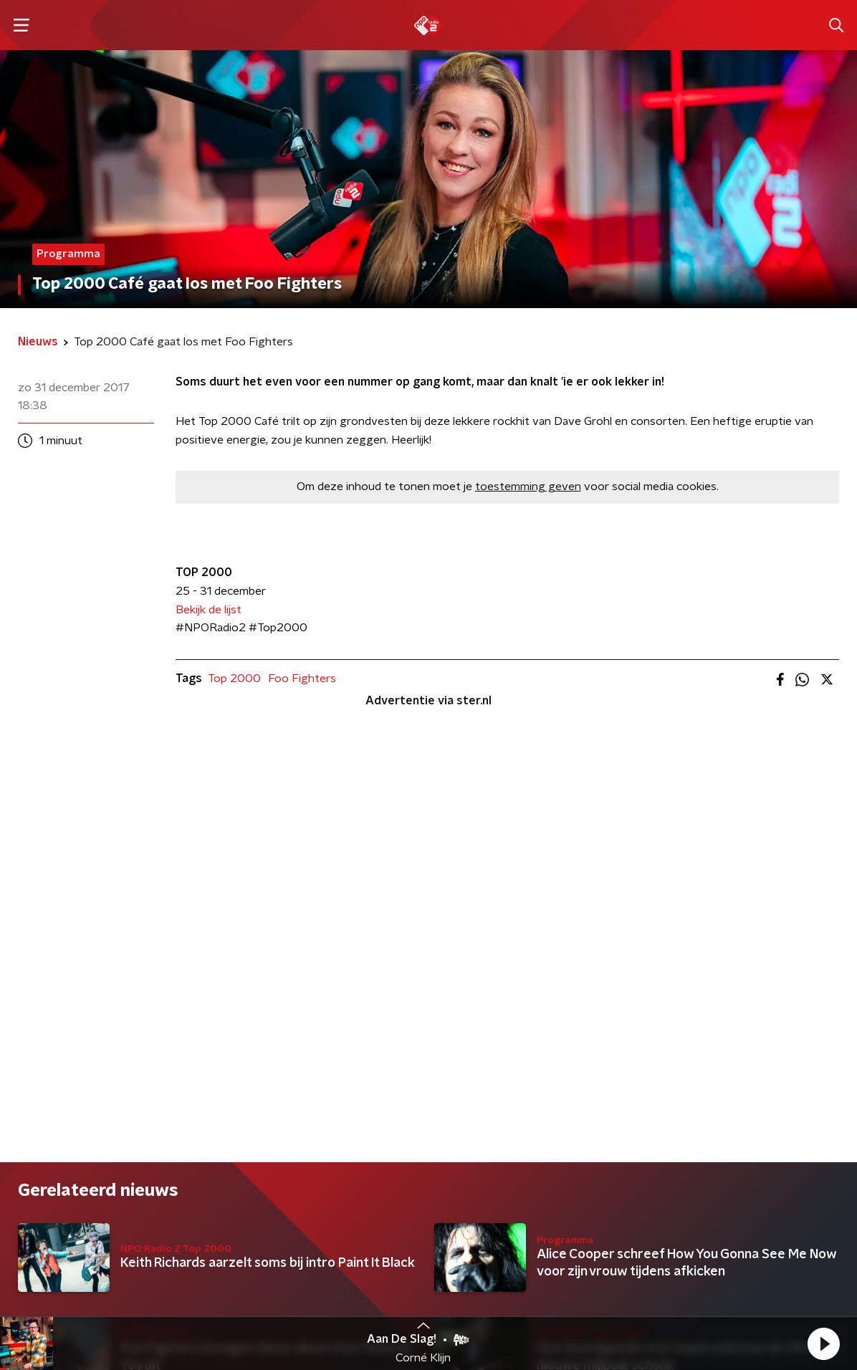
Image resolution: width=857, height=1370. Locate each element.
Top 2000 (234, 678)
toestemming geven (528, 486)
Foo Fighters (302, 678)
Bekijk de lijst (208, 609)
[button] (823, 1343)
